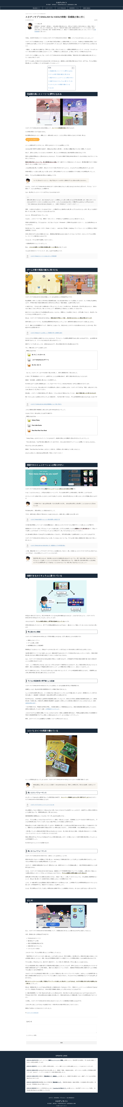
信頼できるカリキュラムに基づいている (61, 80)
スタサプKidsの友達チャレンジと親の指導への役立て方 (44, 519)
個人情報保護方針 (70, 1096)
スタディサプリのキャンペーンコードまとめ (42, 804)
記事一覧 (50, 1096)
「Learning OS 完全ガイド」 (59, 1087)
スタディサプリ (48, 8)
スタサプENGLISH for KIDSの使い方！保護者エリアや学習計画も (47, 545)
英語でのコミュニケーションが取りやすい (62, 77)
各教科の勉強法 (86, 8)
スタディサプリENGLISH (32, 1011)
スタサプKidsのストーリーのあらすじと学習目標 (43, 255)
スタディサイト (61, 2)
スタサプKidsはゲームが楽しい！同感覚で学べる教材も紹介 (45, 332)
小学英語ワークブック (51, 708)
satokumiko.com (29, 702)
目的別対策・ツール (74, 8)
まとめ (52, 87)
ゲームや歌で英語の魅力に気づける (60, 74)
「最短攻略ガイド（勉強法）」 (51, 1075)
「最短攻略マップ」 (57, 1081)
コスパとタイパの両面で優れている (60, 84)
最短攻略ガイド (36, 8)
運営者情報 (56, 1096)
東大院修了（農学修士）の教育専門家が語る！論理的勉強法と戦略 (61, 1102)
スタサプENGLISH (61, 8)
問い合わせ (62, 1096)
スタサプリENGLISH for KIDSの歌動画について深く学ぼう (45, 404)
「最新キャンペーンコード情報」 (55, 1059)
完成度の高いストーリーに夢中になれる (61, 70)
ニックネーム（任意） (31, 1034)
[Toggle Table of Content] (72, 67)
